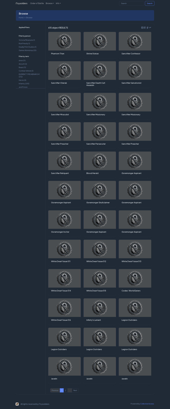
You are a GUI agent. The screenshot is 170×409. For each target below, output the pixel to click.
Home (21, 17)
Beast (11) (22, 67)
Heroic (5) (22, 80)
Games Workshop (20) (27, 50)
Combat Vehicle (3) (26, 71)
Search (149, 3)
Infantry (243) (24, 83)
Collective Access (147, 403)
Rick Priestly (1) (24, 43)
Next (75, 390)
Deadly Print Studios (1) (27, 47)
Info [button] (57, 3)
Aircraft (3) (23, 64)
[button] (142, 27)
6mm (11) (22, 60)
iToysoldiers (21, 3)
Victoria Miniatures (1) (27, 40)
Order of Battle (37, 3)
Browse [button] (49, 3)
